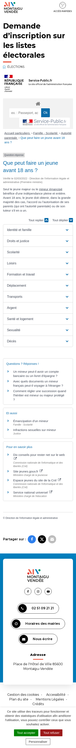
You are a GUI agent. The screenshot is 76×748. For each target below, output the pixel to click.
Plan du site (18, 699)
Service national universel (32, 492)
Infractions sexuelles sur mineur (34, 430)
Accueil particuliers (17, 133)
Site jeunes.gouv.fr (28, 471)
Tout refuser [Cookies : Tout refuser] (51, 732)
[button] (38, 230)
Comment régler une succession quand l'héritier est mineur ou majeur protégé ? (39, 395)
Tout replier (38, 220)
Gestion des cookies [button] (23, 695)
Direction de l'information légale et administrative (31, 518)
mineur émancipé (50, 189)
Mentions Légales (50, 699)
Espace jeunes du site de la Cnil (37, 480)
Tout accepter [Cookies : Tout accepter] (26, 732)
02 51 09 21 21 (36, 608)
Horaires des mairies (36, 623)
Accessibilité (55, 695)
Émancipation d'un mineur (30, 421)
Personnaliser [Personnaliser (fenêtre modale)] (38, 741)
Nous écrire (35, 639)
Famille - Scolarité (45, 133)
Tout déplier (62, 220)
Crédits (38, 704)
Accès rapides (63, 7)
